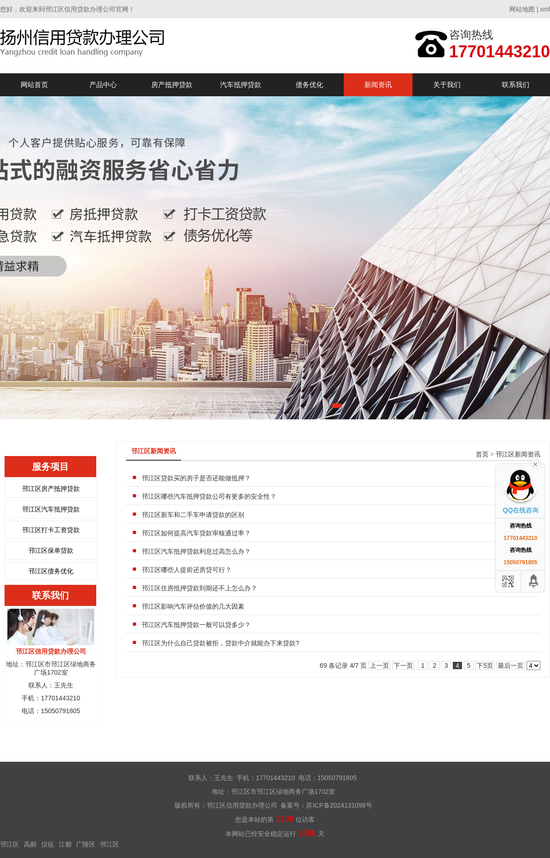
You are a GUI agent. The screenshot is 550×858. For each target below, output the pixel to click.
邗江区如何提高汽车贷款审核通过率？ (196, 533)
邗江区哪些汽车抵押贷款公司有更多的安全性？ (209, 496)
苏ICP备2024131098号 (339, 805)
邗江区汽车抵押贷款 (51, 509)
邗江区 (9, 844)
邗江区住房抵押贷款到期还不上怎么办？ (199, 588)
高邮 (30, 844)
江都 (65, 844)
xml (545, 9)
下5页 (485, 665)
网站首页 (34, 84)
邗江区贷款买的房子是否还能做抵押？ (196, 478)
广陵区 (85, 844)
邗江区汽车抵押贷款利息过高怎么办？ (196, 551)
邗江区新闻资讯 (517, 454)
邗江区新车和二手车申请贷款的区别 (193, 514)
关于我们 (447, 84)
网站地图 (522, 9)
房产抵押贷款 (171, 84)
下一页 (403, 665)
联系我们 (515, 84)
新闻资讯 (378, 84)
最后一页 (510, 665)
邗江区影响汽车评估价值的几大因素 (193, 606)
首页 (482, 454)
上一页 (379, 665)
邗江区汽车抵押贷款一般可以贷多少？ (196, 624)
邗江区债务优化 (50, 571)
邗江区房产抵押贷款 (51, 488)
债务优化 (309, 84)
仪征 (47, 844)
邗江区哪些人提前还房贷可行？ (186, 569)
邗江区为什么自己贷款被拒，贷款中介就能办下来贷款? (220, 643)
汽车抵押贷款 (240, 84)
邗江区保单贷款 (50, 550)
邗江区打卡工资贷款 (51, 530)
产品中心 (103, 84)
